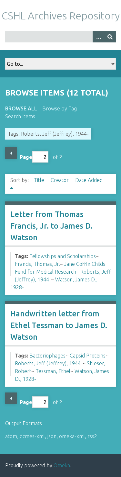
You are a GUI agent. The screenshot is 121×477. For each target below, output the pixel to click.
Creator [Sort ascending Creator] (60, 180)
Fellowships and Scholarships (62, 256)
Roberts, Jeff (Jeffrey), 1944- (49, 363)
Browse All (21, 108)
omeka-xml (72, 436)
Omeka (62, 465)
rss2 (92, 436)
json (51, 436)
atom (11, 436)
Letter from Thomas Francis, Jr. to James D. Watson (51, 226)
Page (34, 157)
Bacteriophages (47, 355)
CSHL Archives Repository (61, 15)
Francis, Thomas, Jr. (37, 264)
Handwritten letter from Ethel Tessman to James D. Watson (58, 325)
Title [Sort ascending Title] (39, 180)
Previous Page (11, 153)
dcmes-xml (32, 436)
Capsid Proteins (88, 355)
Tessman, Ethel (52, 371)
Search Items (20, 116)
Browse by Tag (59, 108)
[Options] (98, 36)
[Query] (60, 36)
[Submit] (110, 36)
